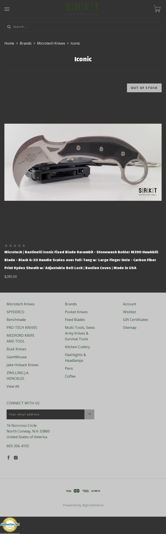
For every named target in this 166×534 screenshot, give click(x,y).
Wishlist (129, 312)
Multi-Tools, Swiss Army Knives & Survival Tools (80, 333)
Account (129, 304)
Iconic (75, 43)
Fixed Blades (75, 319)
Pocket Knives (76, 312)
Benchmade (16, 319)
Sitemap (129, 327)
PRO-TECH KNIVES (22, 327)
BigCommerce (93, 505)
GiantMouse (17, 357)
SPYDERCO (15, 312)
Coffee (70, 376)
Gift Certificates (135, 319)
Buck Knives (16, 349)
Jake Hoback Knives (23, 364)
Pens (69, 368)
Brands (26, 43)
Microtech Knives (51, 43)
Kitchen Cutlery (77, 346)
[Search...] (83, 27)
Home (9, 43)
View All (13, 386)
